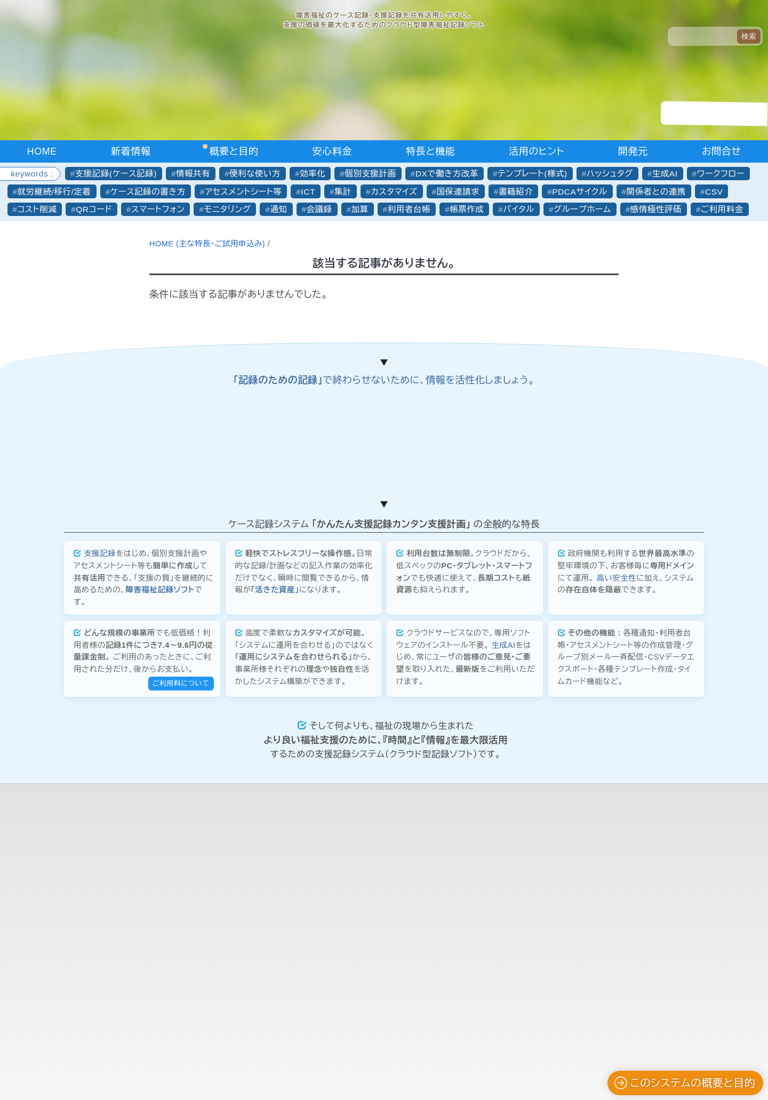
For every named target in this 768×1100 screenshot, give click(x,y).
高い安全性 (616, 837)
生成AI (665, 173)
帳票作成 (467, 209)
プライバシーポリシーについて (383, 1078)
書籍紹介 (516, 191)
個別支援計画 (370, 173)
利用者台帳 (409, 209)
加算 (360, 209)
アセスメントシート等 (243, 191)
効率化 (312, 173)
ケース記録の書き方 (148, 191)
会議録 (319, 209)
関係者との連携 (656, 191)
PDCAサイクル (579, 191)
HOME (42, 151)
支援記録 (100, 812)
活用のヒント (536, 151)
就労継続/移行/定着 (54, 191)
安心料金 (332, 151)
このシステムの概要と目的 (684, 1083)
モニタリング (227, 209)
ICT (308, 191)
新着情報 (130, 151)
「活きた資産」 (275, 849)
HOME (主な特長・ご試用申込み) (208, 243)
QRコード (94, 209)
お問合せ (721, 151)
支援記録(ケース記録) (116, 173)
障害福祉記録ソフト (160, 849)
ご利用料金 (722, 209)
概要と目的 (234, 151)
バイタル (518, 209)
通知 (278, 209)
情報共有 (193, 173)
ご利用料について (181, 942)
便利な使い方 (255, 173)
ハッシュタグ (610, 173)
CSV (714, 191)
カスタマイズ (394, 191)
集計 (342, 191)
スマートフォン (158, 209)
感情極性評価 (656, 209)
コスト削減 (37, 209)
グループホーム (582, 209)
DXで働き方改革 (446, 173)
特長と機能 (430, 151)
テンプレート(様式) (532, 173)
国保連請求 (458, 191)
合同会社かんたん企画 (377, 1065)
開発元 (633, 151)
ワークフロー (721, 173)
